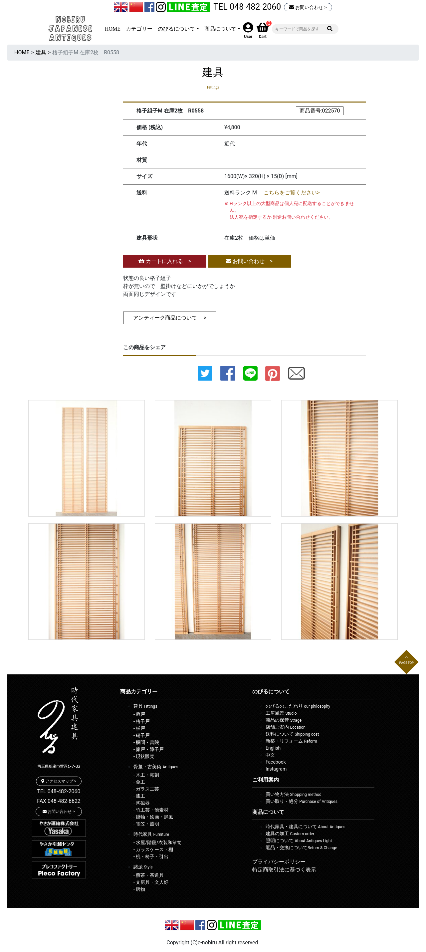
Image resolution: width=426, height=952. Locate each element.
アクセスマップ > (58, 781)
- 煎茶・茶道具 (148, 875)
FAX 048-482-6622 (59, 801)
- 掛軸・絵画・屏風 (153, 817)
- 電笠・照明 (146, 824)
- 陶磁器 (141, 803)
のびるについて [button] (176, 29)
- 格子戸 (141, 721)
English (273, 748)
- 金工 (139, 782)
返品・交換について (301, 847)
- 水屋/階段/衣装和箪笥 (157, 842)
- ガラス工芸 (146, 789)
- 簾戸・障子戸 (148, 749)
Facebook (276, 762)
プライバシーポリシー (279, 861)
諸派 (143, 866)
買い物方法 (293, 794)
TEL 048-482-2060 (247, 7)
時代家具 (151, 834)
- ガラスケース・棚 (153, 849)
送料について (292, 734)
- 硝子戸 (141, 735)
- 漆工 (139, 796)
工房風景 (281, 713)
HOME (112, 29)
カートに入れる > (164, 261)
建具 (41, 52)
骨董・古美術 (155, 766)
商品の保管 (284, 720)
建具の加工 (290, 833)
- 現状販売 (143, 756)
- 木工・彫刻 (146, 775)
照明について (299, 840)
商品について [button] (220, 29)
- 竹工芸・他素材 (150, 810)
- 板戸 (139, 728)
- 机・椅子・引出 (150, 856)
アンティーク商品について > (169, 318)
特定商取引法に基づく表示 (284, 869)
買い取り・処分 (301, 801)
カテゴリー (139, 29)
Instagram (276, 769)
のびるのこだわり (298, 706)
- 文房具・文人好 (150, 882)
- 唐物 (139, 889)
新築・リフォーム (291, 741)
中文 (270, 755)
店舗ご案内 (286, 727)
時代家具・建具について (305, 826)
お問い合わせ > (307, 7)
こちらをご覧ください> (292, 192)
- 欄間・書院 (146, 742)
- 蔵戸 (139, 714)
